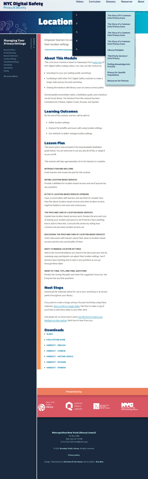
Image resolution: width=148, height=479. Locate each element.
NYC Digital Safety (23, 5)
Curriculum (94, 6)
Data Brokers (8, 68)
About (141, 6)
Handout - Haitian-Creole (59, 356)
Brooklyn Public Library (69, 448)
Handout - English (56, 345)
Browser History (9, 50)
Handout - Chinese (56, 350)
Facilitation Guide (55, 339)
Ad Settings (8, 65)
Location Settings (10, 59)
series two (97, 62)
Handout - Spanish (56, 367)
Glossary (111, 6)
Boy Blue (99, 461)
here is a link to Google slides (67, 306)
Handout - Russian (56, 362)
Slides (49, 334)
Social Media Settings (11, 62)
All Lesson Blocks (11, 76)
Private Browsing (10, 53)
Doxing (6, 71)
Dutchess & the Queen (73, 461)
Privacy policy (74, 455)
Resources (126, 6)
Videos (79, 6)
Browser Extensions (11, 56)
